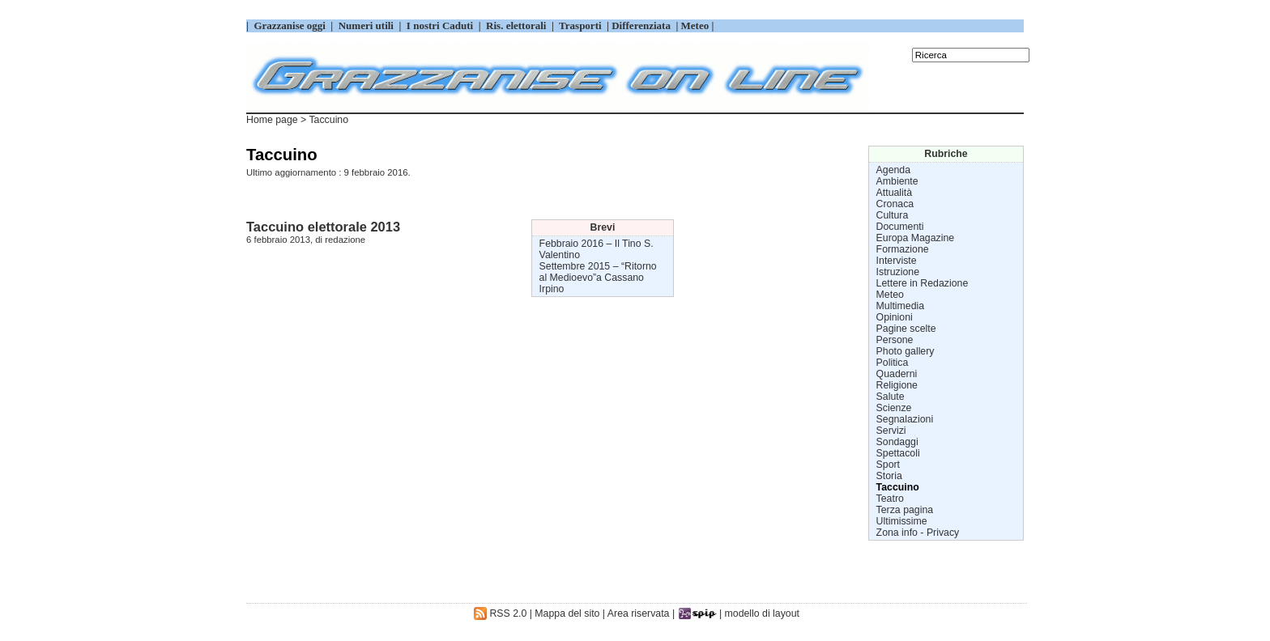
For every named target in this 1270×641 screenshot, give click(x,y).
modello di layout (762, 613)
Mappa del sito (567, 613)
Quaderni (897, 374)
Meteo (890, 294)
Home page (272, 119)
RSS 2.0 (500, 613)
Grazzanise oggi (289, 25)
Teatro (890, 498)
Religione (897, 385)
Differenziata (642, 25)
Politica (892, 362)
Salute (890, 396)
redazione (345, 239)
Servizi (891, 430)
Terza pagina (905, 510)
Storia (889, 476)
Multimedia (900, 306)
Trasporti (581, 25)
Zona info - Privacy (918, 532)
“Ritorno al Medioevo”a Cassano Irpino (598, 278)
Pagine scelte (906, 328)
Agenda (893, 170)
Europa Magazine (915, 238)
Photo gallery (905, 351)
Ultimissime (901, 521)
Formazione (902, 249)
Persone (895, 340)
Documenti (900, 226)
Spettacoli (898, 453)
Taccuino (897, 487)
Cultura (892, 215)
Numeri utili (365, 25)
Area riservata (638, 613)
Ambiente (897, 181)
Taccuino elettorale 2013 (323, 226)
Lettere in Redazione (922, 283)
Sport (888, 464)
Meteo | (696, 25)
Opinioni (894, 317)
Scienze (894, 408)
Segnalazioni (905, 419)
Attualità (894, 192)
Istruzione (897, 272)
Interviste (896, 260)
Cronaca (895, 204)
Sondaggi (897, 442)
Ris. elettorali (516, 25)
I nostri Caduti (440, 25)
